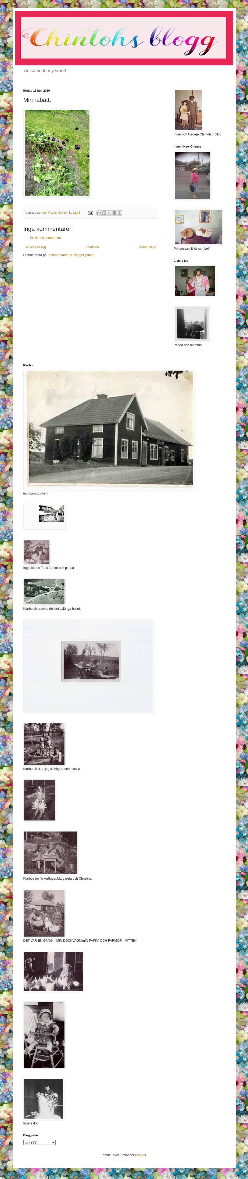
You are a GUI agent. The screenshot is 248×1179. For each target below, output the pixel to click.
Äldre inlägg (147, 247)
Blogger (140, 1155)
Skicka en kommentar (45, 238)
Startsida (92, 247)
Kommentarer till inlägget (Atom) (71, 255)
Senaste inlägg (35, 247)
